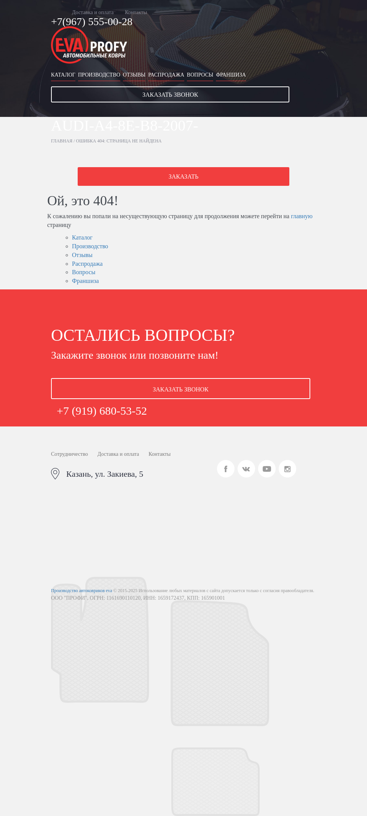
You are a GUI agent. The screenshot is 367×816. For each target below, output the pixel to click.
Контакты (136, 12)
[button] (183, 94)
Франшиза (231, 75)
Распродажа (166, 75)
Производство (99, 75)
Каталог (63, 75)
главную (302, 216)
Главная (61, 141)
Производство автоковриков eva (81, 590)
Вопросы (200, 75)
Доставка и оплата (92, 12)
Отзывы (134, 75)
